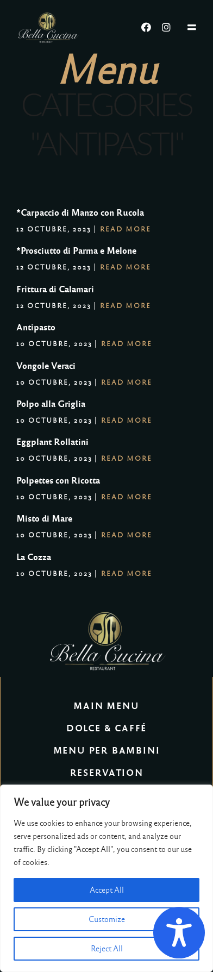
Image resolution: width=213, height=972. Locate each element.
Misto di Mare (44, 518)
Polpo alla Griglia (50, 404)
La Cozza (33, 557)
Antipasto (35, 327)
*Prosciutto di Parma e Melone (76, 251)
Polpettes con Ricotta (58, 480)
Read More (125, 229)
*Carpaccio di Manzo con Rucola (80, 213)
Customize (107, 919)
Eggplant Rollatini (52, 442)
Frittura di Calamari (55, 289)
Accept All (107, 890)
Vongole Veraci (46, 366)
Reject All (107, 948)
